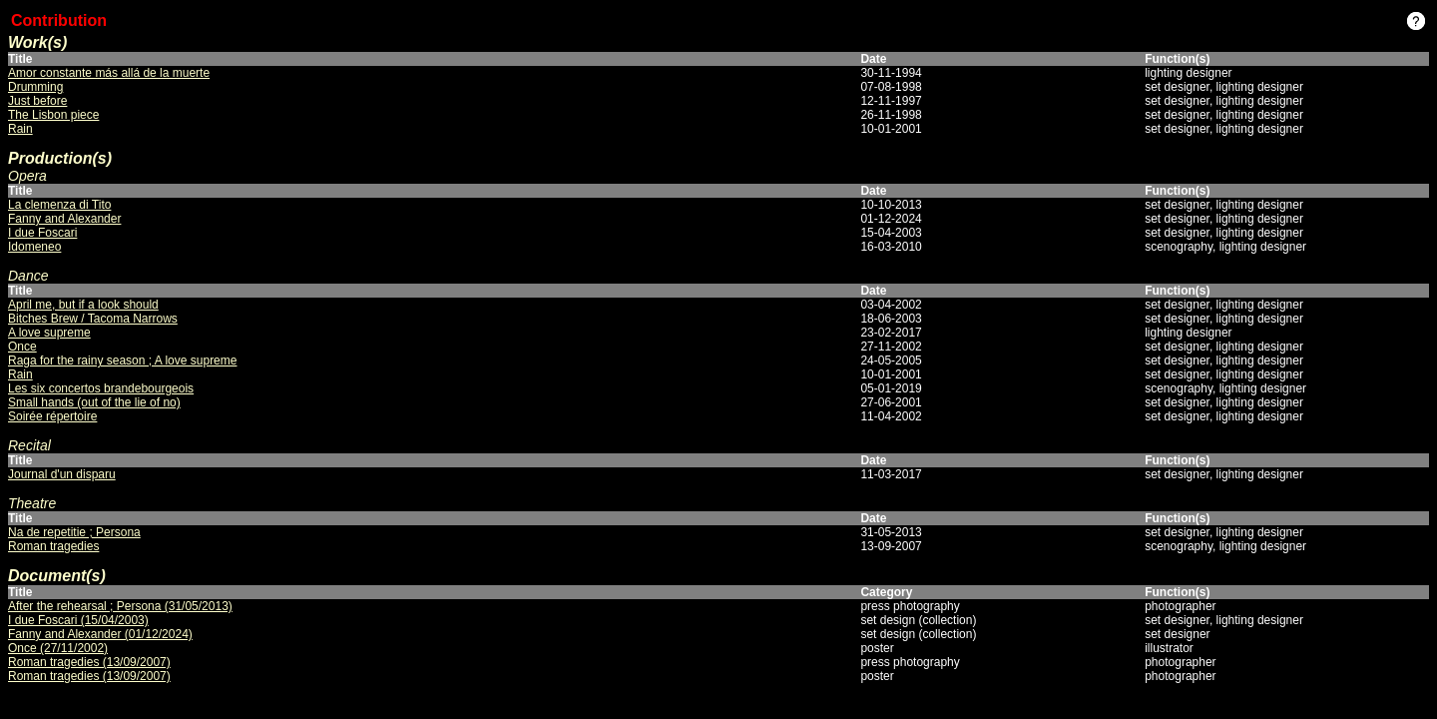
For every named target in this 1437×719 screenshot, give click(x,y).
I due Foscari (42, 233)
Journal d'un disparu (62, 474)
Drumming (35, 87)
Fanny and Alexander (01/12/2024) (100, 634)
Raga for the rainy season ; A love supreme (122, 360)
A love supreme (49, 333)
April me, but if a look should (83, 305)
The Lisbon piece (53, 115)
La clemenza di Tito (59, 205)
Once (22, 347)
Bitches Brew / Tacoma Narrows (93, 319)
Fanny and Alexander (64, 219)
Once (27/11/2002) (58, 648)
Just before (37, 101)
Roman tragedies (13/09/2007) (89, 662)
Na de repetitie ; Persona (74, 532)
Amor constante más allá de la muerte (109, 73)
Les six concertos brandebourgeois (101, 388)
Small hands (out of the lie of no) (94, 402)
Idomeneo (34, 247)
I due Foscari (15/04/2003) (78, 620)
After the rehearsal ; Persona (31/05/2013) (120, 606)
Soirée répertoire (52, 416)
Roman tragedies (53, 546)
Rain (20, 129)
